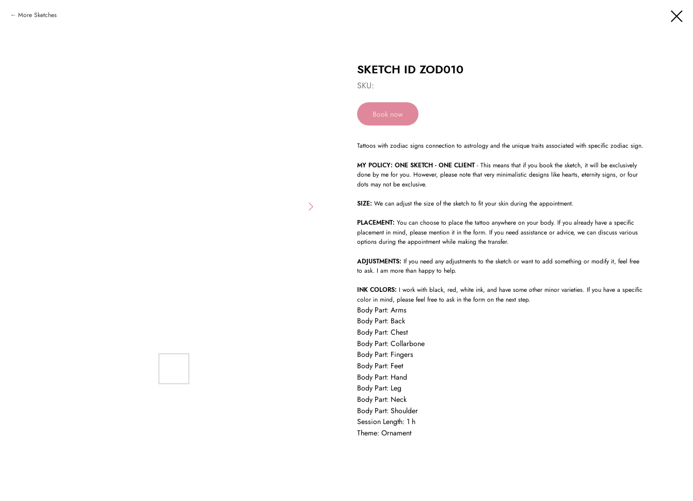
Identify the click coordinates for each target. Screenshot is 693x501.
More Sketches (37, 15)
